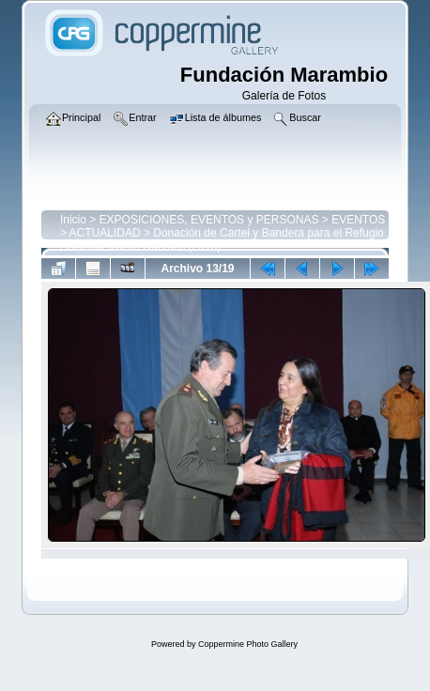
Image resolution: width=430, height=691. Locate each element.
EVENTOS (358, 219)
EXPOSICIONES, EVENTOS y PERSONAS (209, 219)
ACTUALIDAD (105, 232)
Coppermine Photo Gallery (248, 644)
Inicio (73, 219)
